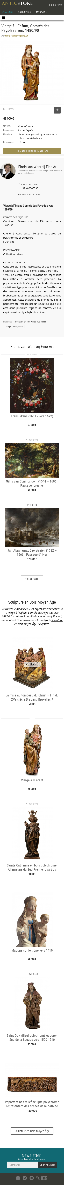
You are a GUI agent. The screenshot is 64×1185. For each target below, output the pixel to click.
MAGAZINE (41, 11)
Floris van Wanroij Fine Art (38, 166)
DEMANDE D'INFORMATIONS (32, 151)
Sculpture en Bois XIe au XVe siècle (30, 321)
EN (54, 4)
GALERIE (22, 195)
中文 (60, 4)
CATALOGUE (7, 11)
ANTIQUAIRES (24, 11)
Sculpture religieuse (14, 326)
